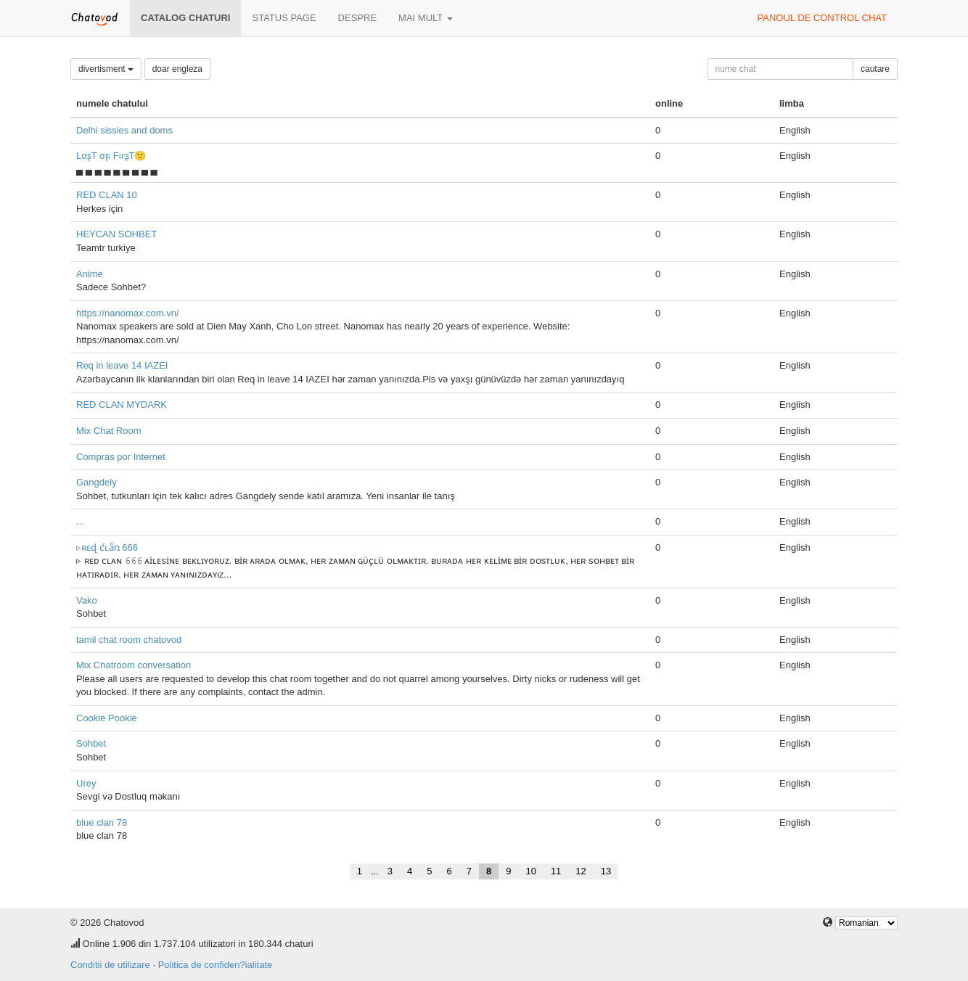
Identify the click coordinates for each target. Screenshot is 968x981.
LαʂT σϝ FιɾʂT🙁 (111, 155)
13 (606, 871)
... (80, 521)
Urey (86, 783)
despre (357, 17)
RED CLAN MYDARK (121, 404)
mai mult (425, 17)
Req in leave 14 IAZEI (122, 365)
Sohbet (91, 743)
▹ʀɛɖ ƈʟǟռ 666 (107, 547)
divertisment (106, 69)
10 (530, 871)
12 (580, 871)
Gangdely (96, 482)
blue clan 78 (101, 822)
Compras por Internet (120, 456)
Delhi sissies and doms (124, 130)
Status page (284, 17)
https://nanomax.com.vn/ (127, 313)
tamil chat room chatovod (128, 639)
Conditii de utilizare (110, 964)
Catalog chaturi (185, 17)
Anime (89, 273)
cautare (875, 69)
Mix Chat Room (108, 430)
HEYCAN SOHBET (116, 234)
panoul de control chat (822, 17)
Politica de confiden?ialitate (215, 964)
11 (556, 871)
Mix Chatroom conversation (133, 665)
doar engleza (177, 69)
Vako (86, 600)
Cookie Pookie (106, 718)
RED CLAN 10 (106, 194)
